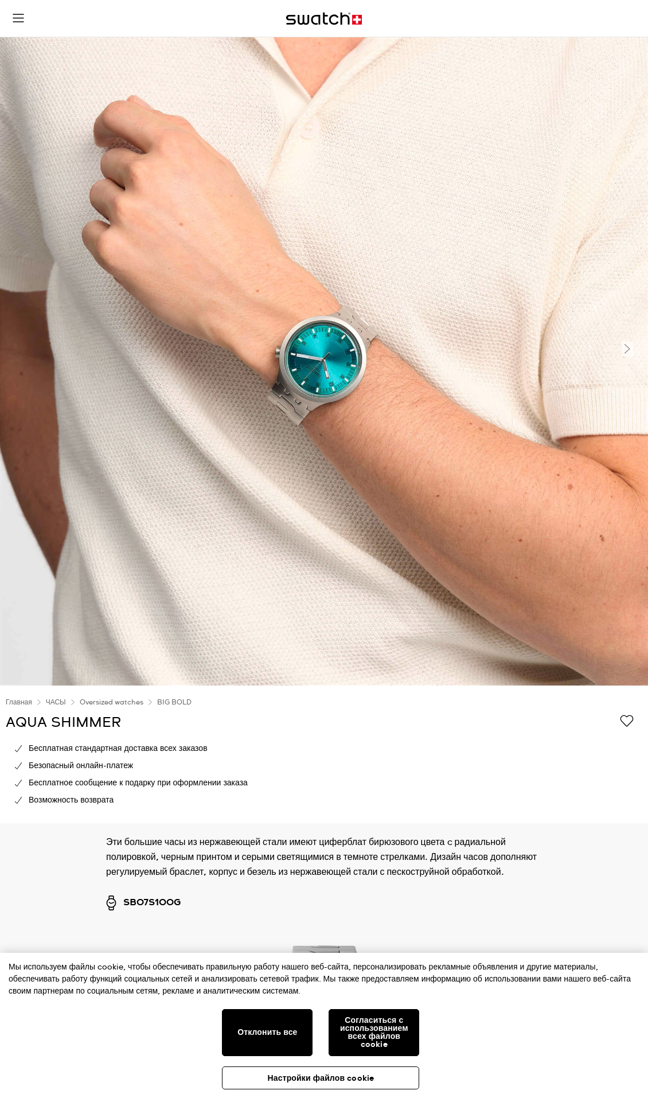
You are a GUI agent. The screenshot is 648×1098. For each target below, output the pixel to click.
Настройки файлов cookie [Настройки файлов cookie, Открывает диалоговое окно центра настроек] (321, 1078)
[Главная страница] (324, 18)
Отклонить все (267, 1033)
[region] (324, 754)
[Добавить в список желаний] (627, 722)
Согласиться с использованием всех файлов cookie (374, 1033)
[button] (18, 18)
